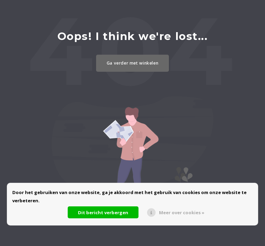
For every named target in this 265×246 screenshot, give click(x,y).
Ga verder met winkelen (133, 63)
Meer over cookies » (181, 212)
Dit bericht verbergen (103, 212)
